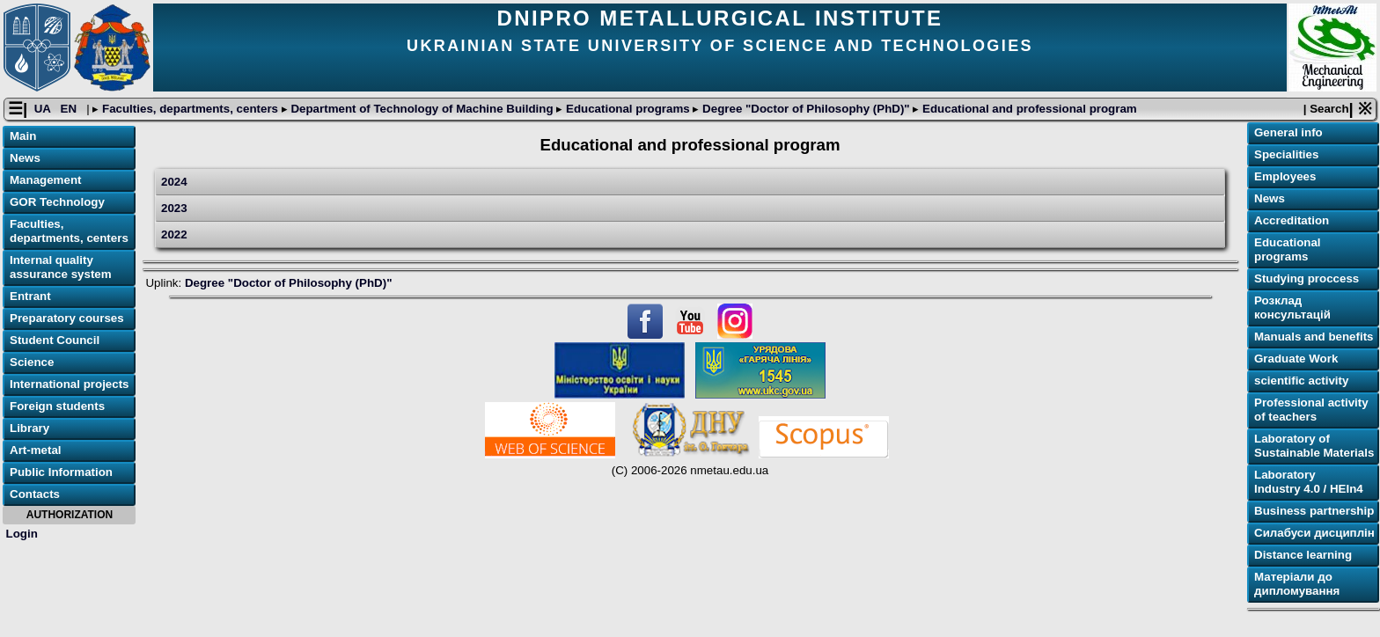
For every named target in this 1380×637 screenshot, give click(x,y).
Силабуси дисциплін (1314, 532)
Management (45, 180)
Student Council (54, 340)
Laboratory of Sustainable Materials (1314, 445)
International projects (69, 384)
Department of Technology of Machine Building (422, 108)
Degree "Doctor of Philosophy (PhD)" (806, 108)
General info (1288, 132)
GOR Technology (57, 202)
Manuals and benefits (1314, 336)
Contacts (35, 494)
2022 (174, 234)
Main (23, 136)
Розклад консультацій (1292, 307)
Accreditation (1291, 220)
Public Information (61, 472)
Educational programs (627, 108)
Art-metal (36, 450)
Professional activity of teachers (1311, 409)
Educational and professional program (1027, 108)
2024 (174, 181)
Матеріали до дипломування (1297, 583)
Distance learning (1303, 554)
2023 (174, 208)
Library (29, 428)
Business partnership (1314, 510)
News (25, 158)
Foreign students (57, 406)
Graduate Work (1296, 358)
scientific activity (1301, 380)
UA (44, 108)
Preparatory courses (67, 318)
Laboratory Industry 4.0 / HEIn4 (1308, 481)
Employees (1285, 176)
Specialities (1286, 154)
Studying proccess (1306, 278)
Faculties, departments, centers (190, 108)
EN (70, 108)
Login (22, 533)
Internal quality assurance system (61, 267)
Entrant (30, 296)
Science (32, 362)
